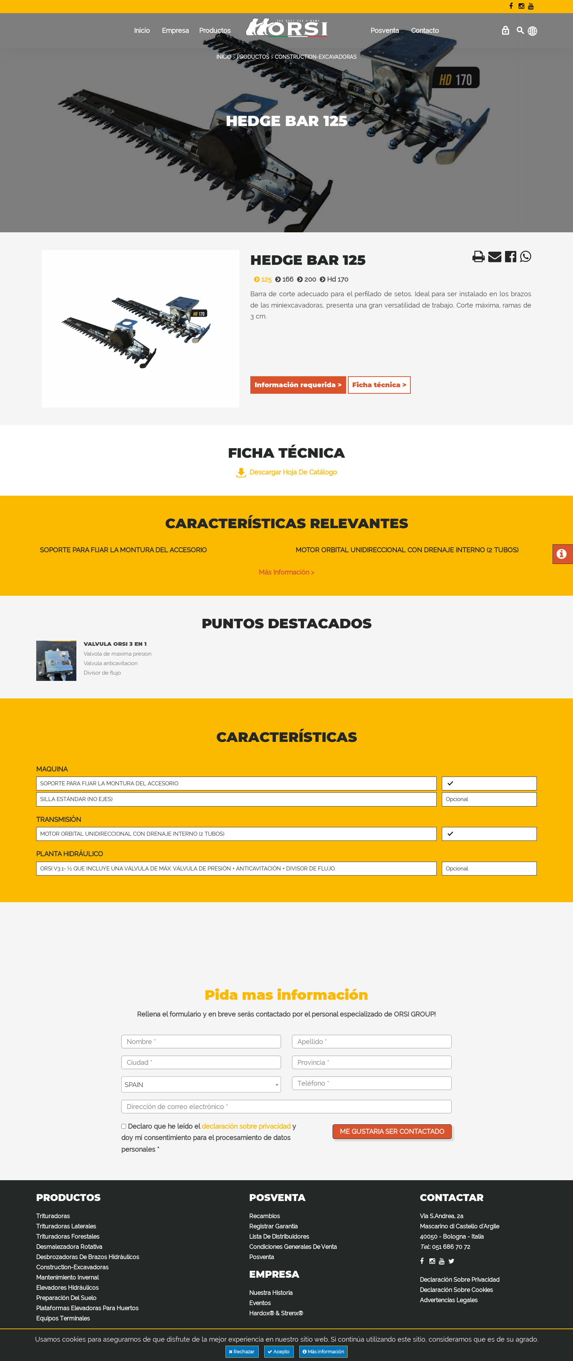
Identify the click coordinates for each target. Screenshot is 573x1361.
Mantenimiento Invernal (67, 1277)
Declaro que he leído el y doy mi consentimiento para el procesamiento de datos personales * (208, 1137)
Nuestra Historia (271, 1292)
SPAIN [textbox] (134, 1085)
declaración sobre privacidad (246, 1126)
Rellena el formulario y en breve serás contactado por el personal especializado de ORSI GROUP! (286, 1014)
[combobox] (201, 1084)
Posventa (385, 30)
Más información (323, 1351)
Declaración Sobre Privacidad (460, 1279)
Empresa (175, 30)
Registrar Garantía (273, 1226)
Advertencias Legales (449, 1300)
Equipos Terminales (63, 1318)
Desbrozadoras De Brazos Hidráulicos (87, 1257)
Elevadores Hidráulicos (67, 1287)
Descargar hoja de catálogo (286, 472)
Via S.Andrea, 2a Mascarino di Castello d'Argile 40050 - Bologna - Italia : (459, 1231)
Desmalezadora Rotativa (69, 1246)
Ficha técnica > (379, 385)
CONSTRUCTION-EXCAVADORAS (316, 57)
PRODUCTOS (253, 57)
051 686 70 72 (451, 1246)
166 (282, 279)
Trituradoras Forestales (67, 1236)
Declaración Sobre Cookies (456, 1289)
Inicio (142, 30)
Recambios (264, 1216)
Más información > (286, 572)
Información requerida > (298, 385)
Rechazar (242, 1351)
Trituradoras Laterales (66, 1226)
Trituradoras (53, 1216)
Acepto (279, 1351)
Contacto (425, 30)
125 (261, 279)
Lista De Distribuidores (279, 1236)
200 (304, 279)
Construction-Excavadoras (72, 1267)
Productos (215, 30)
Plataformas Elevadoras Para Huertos (87, 1308)
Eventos (260, 1303)
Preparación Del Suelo (66, 1298)
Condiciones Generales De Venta (293, 1246)
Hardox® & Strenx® (276, 1313)
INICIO (223, 57)
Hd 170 (332, 279)
